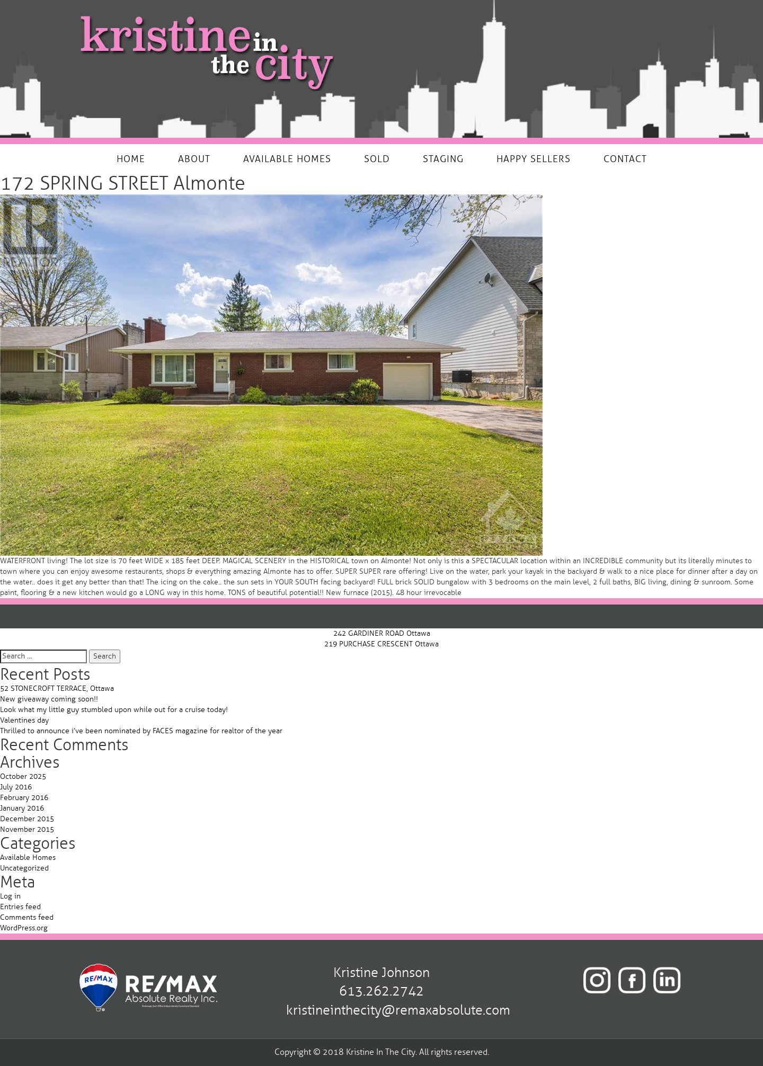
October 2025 (23, 776)
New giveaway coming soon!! (49, 699)
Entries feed (20, 906)
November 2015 (27, 829)
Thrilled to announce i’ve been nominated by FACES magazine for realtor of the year (141, 730)
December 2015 (27, 818)
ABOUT (194, 159)
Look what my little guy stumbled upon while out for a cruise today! (114, 709)
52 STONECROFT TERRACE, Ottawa (57, 688)
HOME (131, 159)
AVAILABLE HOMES (287, 159)
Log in (10, 896)
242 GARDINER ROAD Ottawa (381, 633)
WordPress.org (24, 927)
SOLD (377, 159)
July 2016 (16, 787)
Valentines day (24, 720)
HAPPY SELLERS (533, 159)
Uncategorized (24, 868)
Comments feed (27, 917)
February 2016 (24, 797)
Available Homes (28, 857)
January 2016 (22, 808)
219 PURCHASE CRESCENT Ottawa (381, 644)
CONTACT (625, 159)
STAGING (443, 159)
